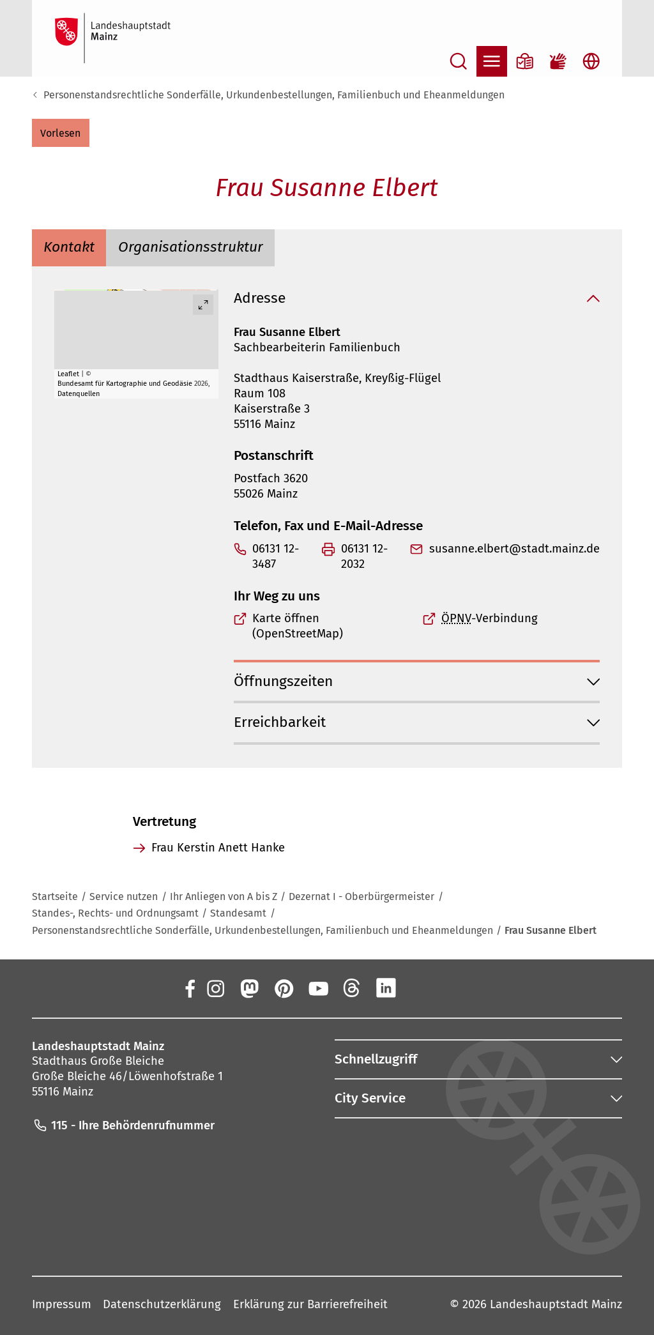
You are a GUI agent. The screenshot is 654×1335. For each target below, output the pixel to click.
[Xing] (421, 987)
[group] (136, 344)
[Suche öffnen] (458, 61)
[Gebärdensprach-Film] (558, 61)
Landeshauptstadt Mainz (556, 1304)
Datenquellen (78, 393)
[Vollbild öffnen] (203, 304)
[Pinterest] (283, 987)
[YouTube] (317, 987)
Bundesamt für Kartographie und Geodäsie (124, 383)
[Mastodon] (249, 987)
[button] (60, 133)
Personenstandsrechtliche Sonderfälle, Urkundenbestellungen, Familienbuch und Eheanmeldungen (274, 95)
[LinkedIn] (386, 987)
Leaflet (68, 374)
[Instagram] (214, 987)
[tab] (69, 248)
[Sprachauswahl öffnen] (591, 61)
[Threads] (352, 987)
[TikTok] (454, 987)
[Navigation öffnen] (491, 61)
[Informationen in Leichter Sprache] (525, 61)
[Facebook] (190, 987)
